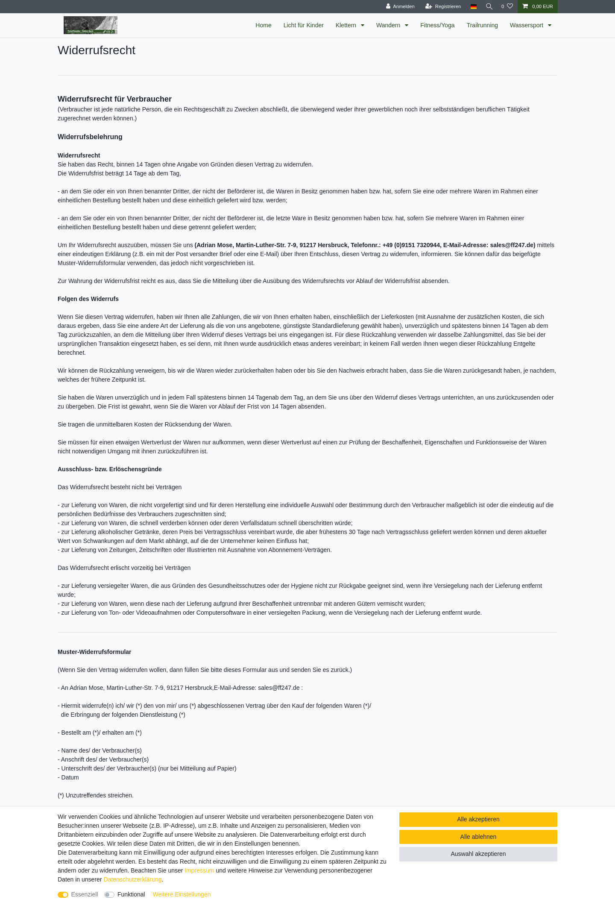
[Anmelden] (398, 6)
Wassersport (527, 25)
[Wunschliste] (507, 6)
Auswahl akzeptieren (478, 853)
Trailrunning (482, 25)
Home (263, 25)
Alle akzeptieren (478, 819)
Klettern (347, 25)
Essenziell (84, 894)
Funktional (131, 894)
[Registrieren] (441, 6)
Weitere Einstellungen (182, 894)
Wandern (389, 25)
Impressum (199, 870)
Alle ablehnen (478, 836)
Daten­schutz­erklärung (132, 879)
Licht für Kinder (304, 25)
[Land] (471, 6)
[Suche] (488, 6)
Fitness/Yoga (437, 25)
